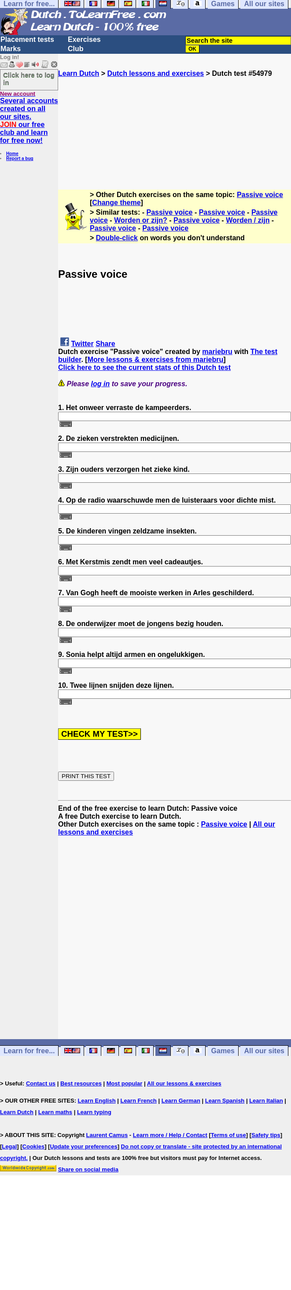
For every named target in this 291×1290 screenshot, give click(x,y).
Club (76, 48)
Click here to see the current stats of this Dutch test (144, 367)
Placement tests (27, 39)
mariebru (217, 351)
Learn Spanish (225, 1100)
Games (223, 1051)
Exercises (84, 39)
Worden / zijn (247, 220)
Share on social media (88, 1169)
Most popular (125, 1083)
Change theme (116, 202)
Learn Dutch (78, 73)
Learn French (138, 1100)
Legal (9, 1146)
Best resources (81, 1083)
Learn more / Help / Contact (170, 1135)
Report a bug (19, 158)
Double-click (117, 238)
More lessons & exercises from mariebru (156, 359)
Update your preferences (83, 1146)
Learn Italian (266, 1100)
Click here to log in (29, 78)
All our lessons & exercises (184, 1083)
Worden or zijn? (140, 220)
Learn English (97, 1100)
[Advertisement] (174, 122)
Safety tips (265, 1135)
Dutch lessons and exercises (155, 73)
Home (12, 153)
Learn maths (55, 1112)
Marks (10, 48)
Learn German (181, 1100)
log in (100, 384)
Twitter (82, 343)
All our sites (264, 1051)
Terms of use (228, 1135)
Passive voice (260, 194)
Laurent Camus (107, 1135)
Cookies (33, 1146)
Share (105, 343)
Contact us (40, 1083)
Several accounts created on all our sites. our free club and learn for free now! (29, 120)
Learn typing (94, 1112)
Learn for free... (29, 1051)
